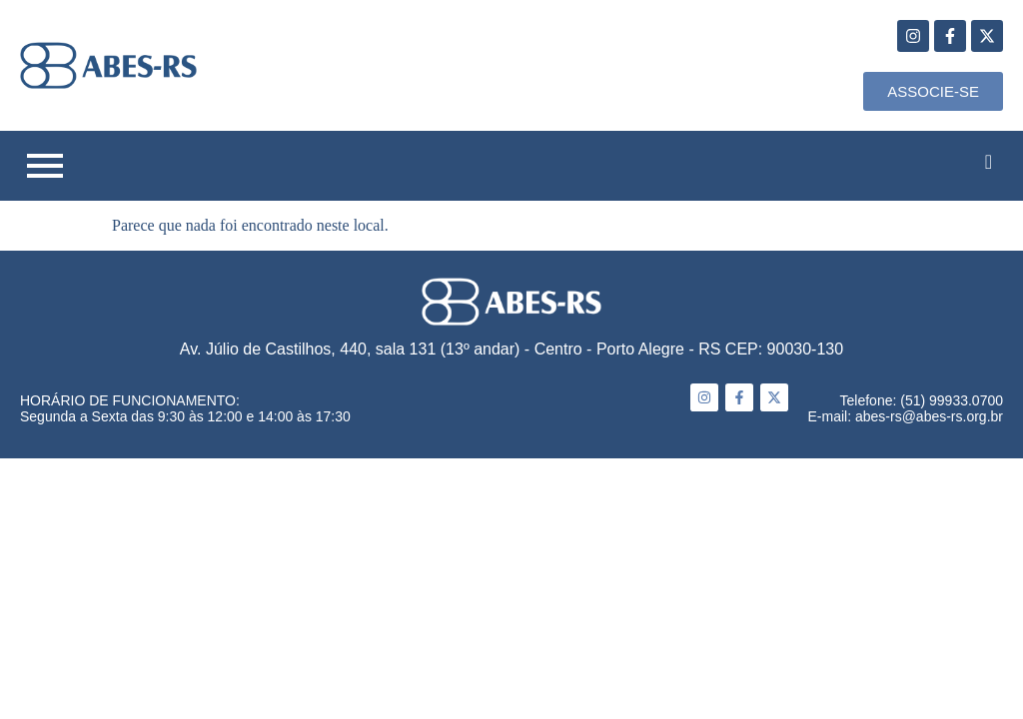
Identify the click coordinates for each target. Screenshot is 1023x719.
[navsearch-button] (989, 162)
